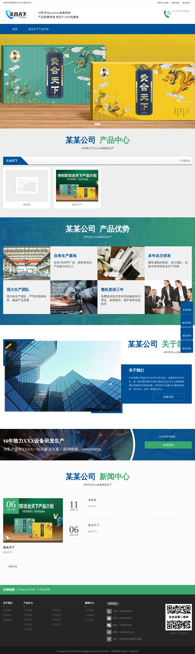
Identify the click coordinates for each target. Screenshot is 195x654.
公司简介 (7, 608)
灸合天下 (73, 202)
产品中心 (28, 601)
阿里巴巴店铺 (162, 3)
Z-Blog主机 (44, 587)
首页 (14, 29)
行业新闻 (89, 613)
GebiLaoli (133, 649)
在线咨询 (168, 442)
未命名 (25, 202)
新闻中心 (89, 601)
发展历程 (7, 618)
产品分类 (28, 608)
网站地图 (175, 3)
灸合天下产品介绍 (38, 29)
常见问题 (89, 618)
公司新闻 (89, 608)
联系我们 (186, 3)
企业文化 (7, 613)
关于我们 (8, 601)
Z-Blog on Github (26, 587)
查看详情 (168, 395)
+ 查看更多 (184, 160)
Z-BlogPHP (115, 649)
